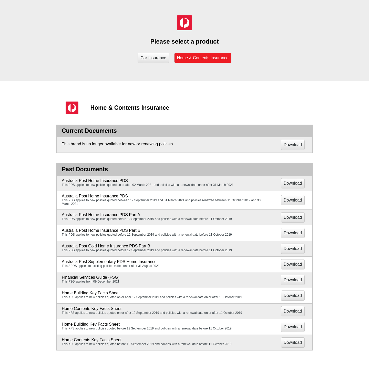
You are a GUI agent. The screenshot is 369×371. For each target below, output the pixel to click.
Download (293, 145)
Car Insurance (153, 58)
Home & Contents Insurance (203, 58)
